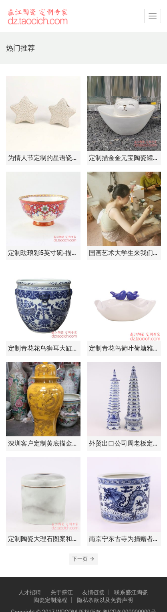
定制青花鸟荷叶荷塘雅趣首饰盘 (124, 348)
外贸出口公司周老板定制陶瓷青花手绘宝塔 (124, 443)
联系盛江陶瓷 (131, 592)
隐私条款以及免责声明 (105, 600)
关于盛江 (61, 592)
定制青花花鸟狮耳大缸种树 (43, 348)
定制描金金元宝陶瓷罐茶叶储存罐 (124, 158)
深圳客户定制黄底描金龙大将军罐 (43, 443)
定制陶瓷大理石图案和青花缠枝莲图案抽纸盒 (43, 539)
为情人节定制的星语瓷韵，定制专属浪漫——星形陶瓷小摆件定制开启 (43, 158)
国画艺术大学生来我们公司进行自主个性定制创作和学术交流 (124, 253)
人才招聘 (29, 592)
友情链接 (93, 592)
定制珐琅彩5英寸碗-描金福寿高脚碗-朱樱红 (43, 253)
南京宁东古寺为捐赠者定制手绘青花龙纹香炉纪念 (124, 539)
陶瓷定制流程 (50, 600)
